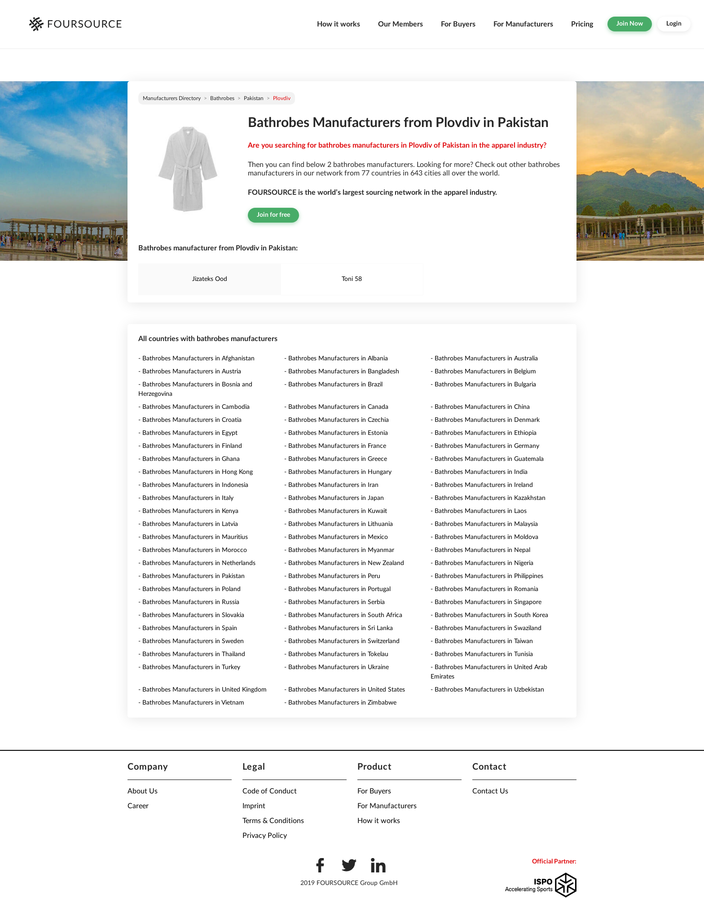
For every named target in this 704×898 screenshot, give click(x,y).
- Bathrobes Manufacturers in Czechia (336, 420)
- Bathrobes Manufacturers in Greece (335, 459)
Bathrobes (222, 98)
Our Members (400, 24)
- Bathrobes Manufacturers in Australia (484, 358)
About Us (143, 791)
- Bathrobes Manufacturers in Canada (336, 407)
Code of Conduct (269, 791)
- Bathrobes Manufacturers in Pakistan (191, 576)
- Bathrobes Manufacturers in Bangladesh (341, 371)
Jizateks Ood (209, 279)
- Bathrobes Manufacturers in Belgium (483, 371)
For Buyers (458, 24)
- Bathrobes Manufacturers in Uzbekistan (487, 690)
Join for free (273, 215)
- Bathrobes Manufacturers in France (335, 446)
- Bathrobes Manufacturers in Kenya (188, 511)
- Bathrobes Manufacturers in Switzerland (342, 641)
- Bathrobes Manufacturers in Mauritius (193, 537)
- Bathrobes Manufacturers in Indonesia (193, 485)
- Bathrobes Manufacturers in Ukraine (336, 667)
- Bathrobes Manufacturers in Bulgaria (483, 384)
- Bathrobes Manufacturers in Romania (484, 589)
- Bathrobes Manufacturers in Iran (331, 485)
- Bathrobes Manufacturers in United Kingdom (202, 690)
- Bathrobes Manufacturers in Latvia (188, 524)
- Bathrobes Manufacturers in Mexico (336, 537)
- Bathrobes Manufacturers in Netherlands (196, 563)
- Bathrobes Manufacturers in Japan (334, 498)
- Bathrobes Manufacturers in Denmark (485, 420)
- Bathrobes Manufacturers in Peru (332, 576)
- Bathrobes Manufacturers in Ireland (482, 485)
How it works (338, 24)
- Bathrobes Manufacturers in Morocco (192, 550)
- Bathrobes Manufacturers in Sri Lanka (338, 628)
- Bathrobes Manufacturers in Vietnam (191, 703)
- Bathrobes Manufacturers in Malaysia (484, 524)
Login (674, 24)
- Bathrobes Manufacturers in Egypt (188, 433)
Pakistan (254, 98)
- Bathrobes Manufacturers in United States (344, 690)
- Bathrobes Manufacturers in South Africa (343, 615)
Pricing (582, 24)
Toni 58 (352, 279)
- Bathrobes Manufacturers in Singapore (486, 602)
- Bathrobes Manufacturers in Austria (189, 371)
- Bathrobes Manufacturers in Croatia (190, 420)
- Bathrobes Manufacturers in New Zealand (344, 563)
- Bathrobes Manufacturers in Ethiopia (484, 433)
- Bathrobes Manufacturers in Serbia (334, 602)
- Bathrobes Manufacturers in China (480, 407)
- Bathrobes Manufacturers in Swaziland (486, 628)
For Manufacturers (523, 24)
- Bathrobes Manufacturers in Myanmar (339, 550)
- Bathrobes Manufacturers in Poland (189, 589)
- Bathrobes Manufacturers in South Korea (489, 615)
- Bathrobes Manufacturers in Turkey (189, 667)
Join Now (629, 24)
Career (138, 806)
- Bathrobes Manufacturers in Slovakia (191, 615)
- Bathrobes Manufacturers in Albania (336, 358)
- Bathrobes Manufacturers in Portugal (337, 589)
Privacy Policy (264, 835)
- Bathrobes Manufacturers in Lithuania (338, 524)
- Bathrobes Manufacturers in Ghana (189, 459)
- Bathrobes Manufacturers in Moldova (484, 537)
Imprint (253, 806)
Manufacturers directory (172, 98)
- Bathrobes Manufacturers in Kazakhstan (488, 498)
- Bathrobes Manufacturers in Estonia (336, 433)
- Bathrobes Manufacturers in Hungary (338, 472)
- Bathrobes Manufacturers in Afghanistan (196, 358)
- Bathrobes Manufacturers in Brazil (333, 384)
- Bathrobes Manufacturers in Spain (187, 628)
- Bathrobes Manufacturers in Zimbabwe (340, 703)
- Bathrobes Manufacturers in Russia (188, 602)
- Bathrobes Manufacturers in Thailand (191, 654)
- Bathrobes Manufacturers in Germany (485, 446)
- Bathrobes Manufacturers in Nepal (480, 550)
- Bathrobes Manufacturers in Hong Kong (195, 472)
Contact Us (490, 791)
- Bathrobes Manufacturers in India (479, 472)
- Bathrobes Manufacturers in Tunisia (482, 654)
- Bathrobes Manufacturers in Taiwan (482, 641)
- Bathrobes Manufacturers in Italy (185, 498)
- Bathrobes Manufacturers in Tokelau (336, 654)
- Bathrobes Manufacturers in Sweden (191, 641)
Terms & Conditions (273, 820)
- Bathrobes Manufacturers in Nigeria (482, 563)
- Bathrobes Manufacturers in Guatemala (487, 459)
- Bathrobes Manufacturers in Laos (479, 511)
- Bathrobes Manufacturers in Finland (190, 446)
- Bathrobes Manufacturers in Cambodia (194, 407)
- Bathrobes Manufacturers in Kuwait (335, 511)
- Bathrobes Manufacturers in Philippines (487, 576)
